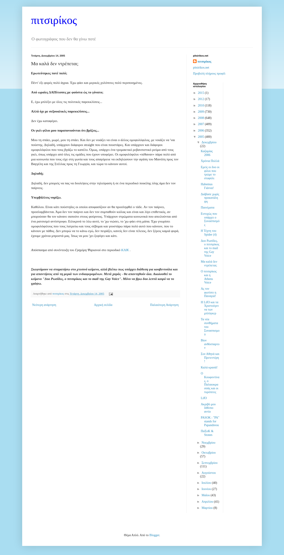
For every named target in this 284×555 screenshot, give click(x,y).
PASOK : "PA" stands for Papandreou (210, 421)
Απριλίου (207, 501)
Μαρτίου (207, 508)
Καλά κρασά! (209, 367)
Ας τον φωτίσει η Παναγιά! (208, 292)
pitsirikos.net (201, 67)
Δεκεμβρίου (208, 142)
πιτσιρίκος (54, 20)
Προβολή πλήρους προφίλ (209, 73)
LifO (204, 398)
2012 (201, 99)
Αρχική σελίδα (103, 305)
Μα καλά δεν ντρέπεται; (209, 263)
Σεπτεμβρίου (209, 462)
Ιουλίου (206, 482)
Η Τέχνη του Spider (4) (209, 232)
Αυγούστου (208, 472)
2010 (201, 105)
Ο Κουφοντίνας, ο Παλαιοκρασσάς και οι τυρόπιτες (210, 383)
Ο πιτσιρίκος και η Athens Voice (209, 277)
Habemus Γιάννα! (207, 186)
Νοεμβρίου (208, 442)
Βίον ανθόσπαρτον (210, 344)
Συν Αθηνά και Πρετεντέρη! (210, 357)
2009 (201, 111)
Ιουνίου (206, 489)
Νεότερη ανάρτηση (44, 305)
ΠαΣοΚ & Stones (207, 433)
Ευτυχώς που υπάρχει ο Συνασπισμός (210, 219)
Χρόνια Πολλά (210, 161)
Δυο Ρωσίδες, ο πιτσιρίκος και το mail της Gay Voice (210, 248)
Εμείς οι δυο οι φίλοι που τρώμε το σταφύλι (210, 172)
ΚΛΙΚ (125, 250)
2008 (201, 118)
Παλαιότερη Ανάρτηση (164, 305)
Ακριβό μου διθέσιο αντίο (208, 408)
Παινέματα (207, 207)
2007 (201, 124)
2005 (201, 136)
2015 (201, 92)
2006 (201, 130)
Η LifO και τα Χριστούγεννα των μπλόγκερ (210, 308)
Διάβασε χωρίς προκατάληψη (210, 198)
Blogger (154, 535)
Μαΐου (206, 495)
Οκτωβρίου (208, 452)
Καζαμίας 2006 (207, 153)
